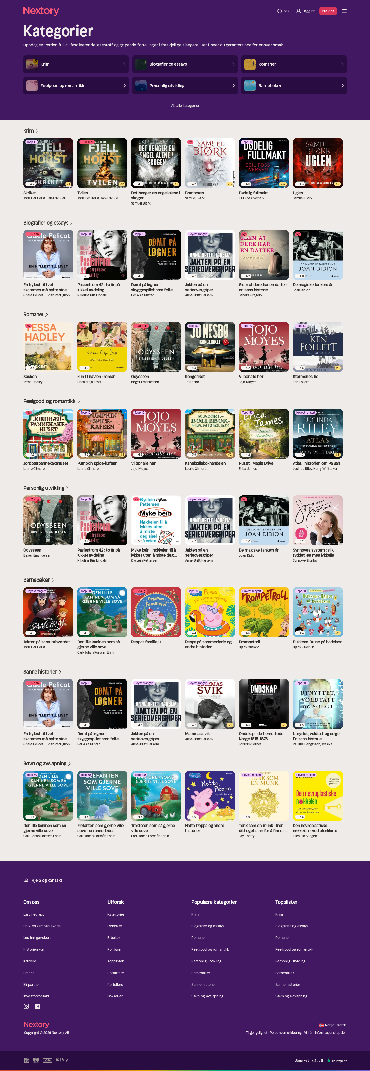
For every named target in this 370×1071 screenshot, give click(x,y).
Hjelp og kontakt (43, 880)
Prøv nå (328, 11)
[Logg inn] (305, 11)
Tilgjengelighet (257, 1033)
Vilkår (308, 1033)
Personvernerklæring (286, 1033)
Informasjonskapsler (330, 1033)
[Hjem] (148, 11)
